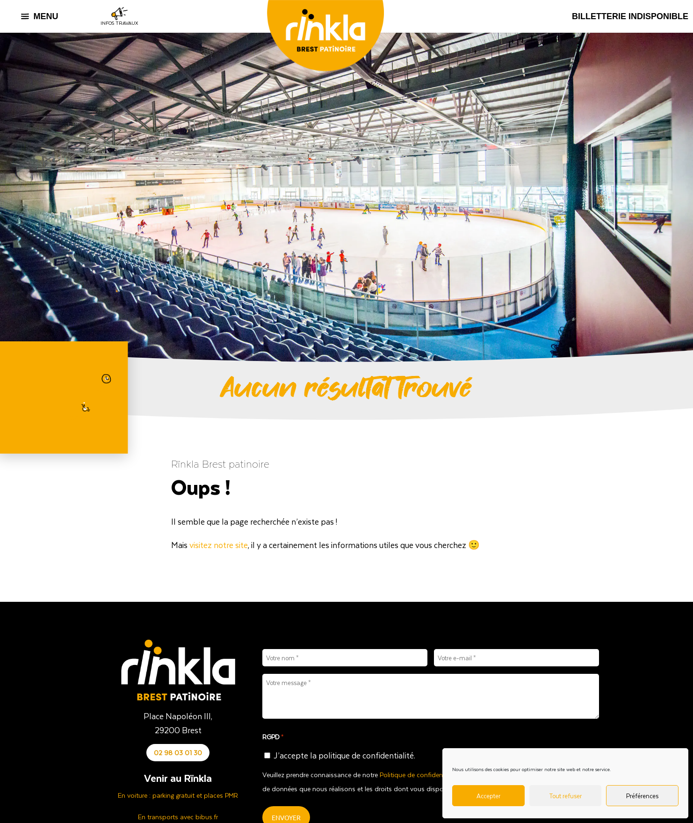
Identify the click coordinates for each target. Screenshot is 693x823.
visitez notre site (218, 544)
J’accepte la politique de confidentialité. (344, 755)
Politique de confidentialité (419, 774)
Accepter (488, 796)
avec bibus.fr (199, 816)
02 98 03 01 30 (178, 752)
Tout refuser (565, 796)
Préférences (642, 796)
